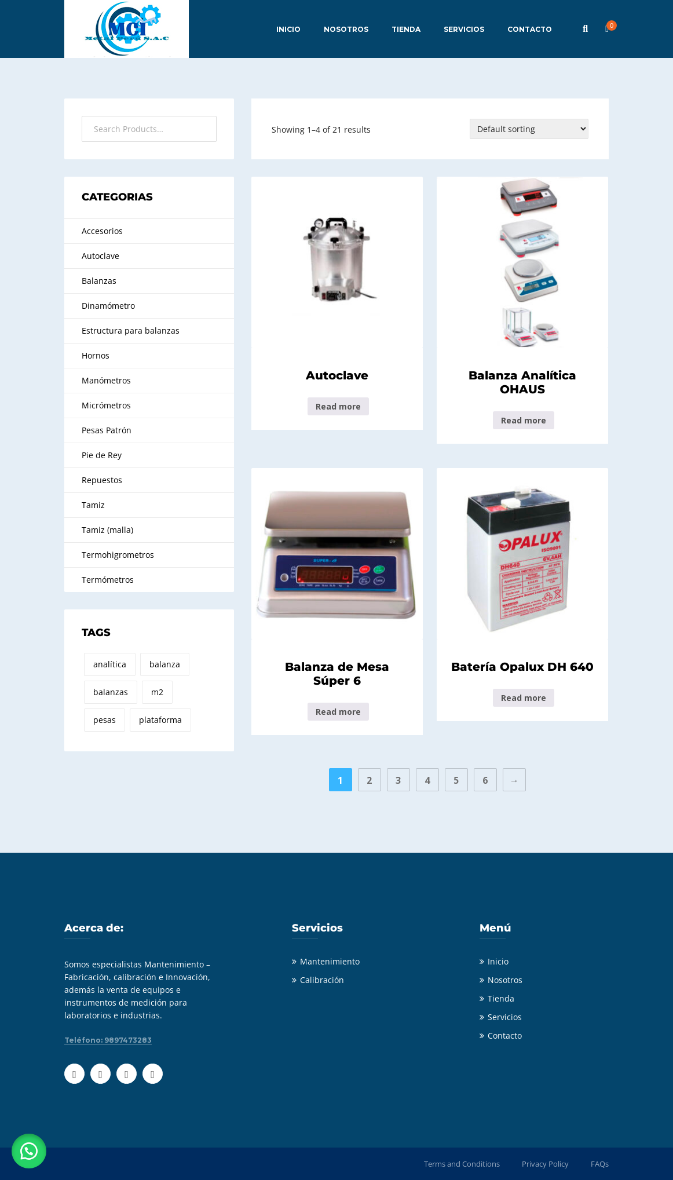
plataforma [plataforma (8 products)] (160, 719)
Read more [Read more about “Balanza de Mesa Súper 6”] (338, 711)
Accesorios (102, 230)
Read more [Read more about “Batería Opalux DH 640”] (523, 697)
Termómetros (108, 579)
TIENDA (406, 29)
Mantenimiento (330, 961)
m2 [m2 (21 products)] (157, 691)
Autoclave (100, 255)
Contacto (505, 1035)
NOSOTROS (346, 29)
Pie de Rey (102, 455)
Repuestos (102, 479)
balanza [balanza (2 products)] (164, 664)
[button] (29, 1151)
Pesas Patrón (106, 430)
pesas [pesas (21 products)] (104, 719)
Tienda (501, 998)
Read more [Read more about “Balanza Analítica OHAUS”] (523, 420)
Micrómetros (106, 405)
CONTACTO (529, 29)
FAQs (600, 1164)
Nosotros (505, 979)
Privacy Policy (545, 1164)
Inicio (498, 961)
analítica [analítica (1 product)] (109, 664)
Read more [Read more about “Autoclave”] (338, 406)
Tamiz (93, 504)
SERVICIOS (464, 29)
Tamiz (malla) (107, 529)
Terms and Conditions (462, 1164)
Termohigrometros (118, 554)
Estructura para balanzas (131, 330)
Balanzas (99, 280)
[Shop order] (529, 129)
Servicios (505, 1016)
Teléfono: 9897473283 (108, 1040)
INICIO (288, 29)
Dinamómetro (108, 305)
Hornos (95, 355)
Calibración (322, 979)
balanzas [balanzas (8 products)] (110, 691)
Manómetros (106, 380)
